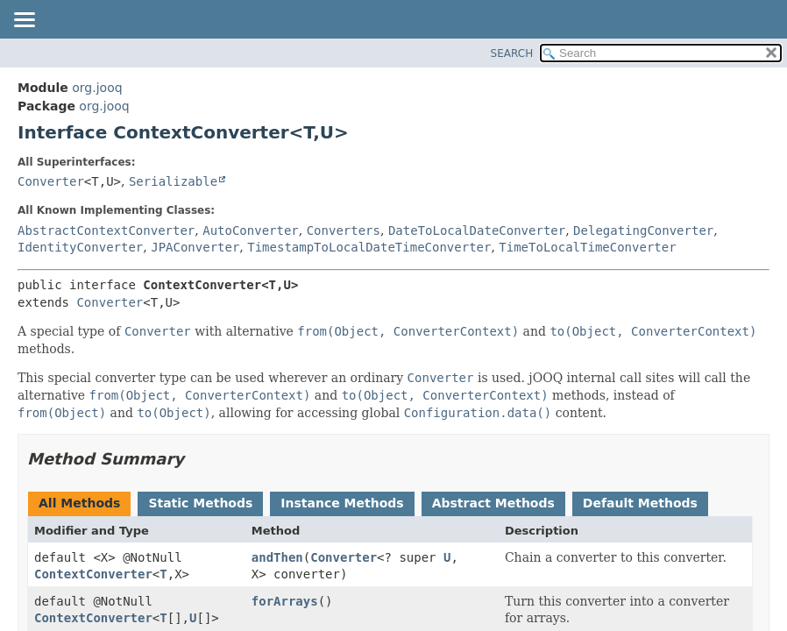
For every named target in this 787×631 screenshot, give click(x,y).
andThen (277, 557)
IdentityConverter (80, 247)
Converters (343, 230)
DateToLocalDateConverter (476, 230)
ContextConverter (93, 574)
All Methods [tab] (79, 503)
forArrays (285, 601)
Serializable (173, 181)
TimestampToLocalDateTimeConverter (369, 247)
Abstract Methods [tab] (493, 503)
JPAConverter (195, 247)
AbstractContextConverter (106, 230)
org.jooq (97, 88)
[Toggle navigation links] (24, 21)
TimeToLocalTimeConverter (587, 247)
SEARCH (512, 53)
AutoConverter (250, 230)
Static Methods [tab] (200, 503)
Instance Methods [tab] (341, 503)
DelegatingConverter (643, 230)
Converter (51, 181)
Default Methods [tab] (640, 503)
